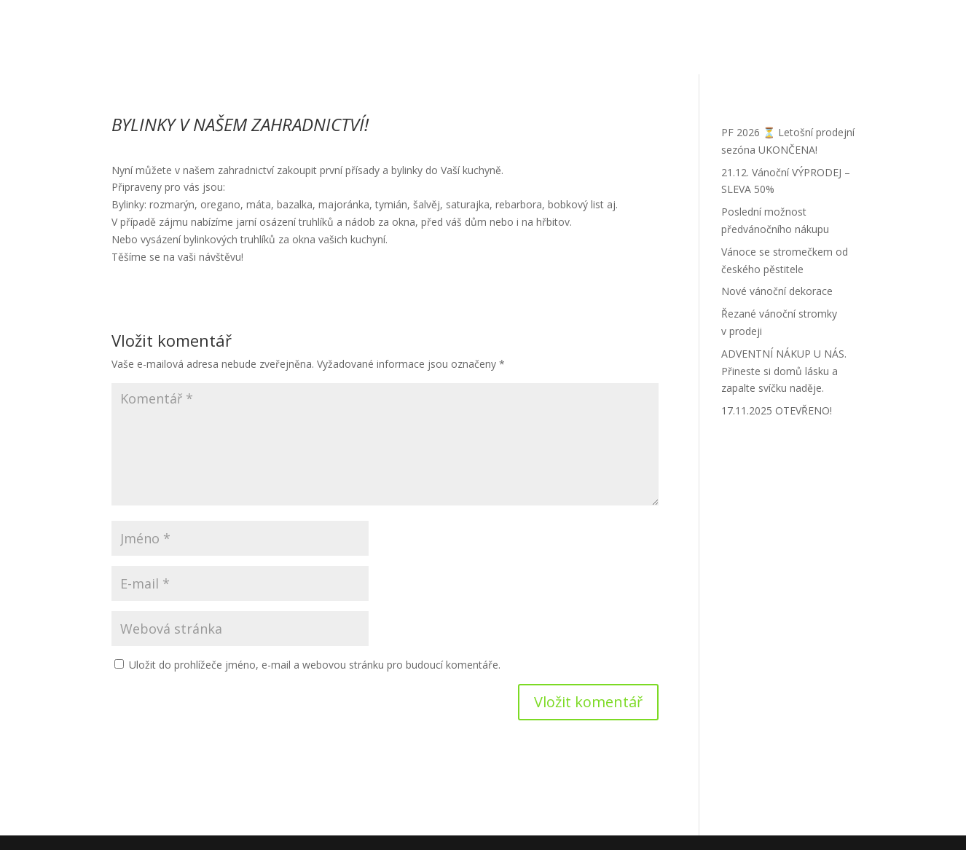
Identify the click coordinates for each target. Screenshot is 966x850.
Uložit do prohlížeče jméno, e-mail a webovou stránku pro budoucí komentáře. (314, 665)
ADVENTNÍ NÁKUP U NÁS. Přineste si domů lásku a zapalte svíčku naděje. (784, 371)
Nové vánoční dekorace (777, 291)
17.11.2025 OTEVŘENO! (776, 410)
